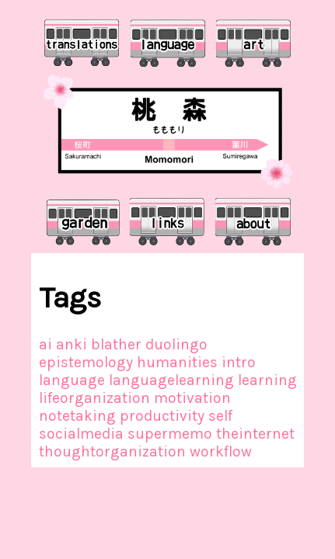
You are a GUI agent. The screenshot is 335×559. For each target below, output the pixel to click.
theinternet (255, 434)
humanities (177, 362)
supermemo (169, 434)
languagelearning (171, 380)
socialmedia (81, 434)
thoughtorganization (112, 451)
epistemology (86, 362)
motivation (192, 398)
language (72, 380)
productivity (162, 416)
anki (71, 344)
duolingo (176, 344)
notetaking (77, 416)
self (220, 416)
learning (267, 380)
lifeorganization (94, 398)
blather (116, 344)
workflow (221, 451)
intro (239, 362)
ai (45, 344)
